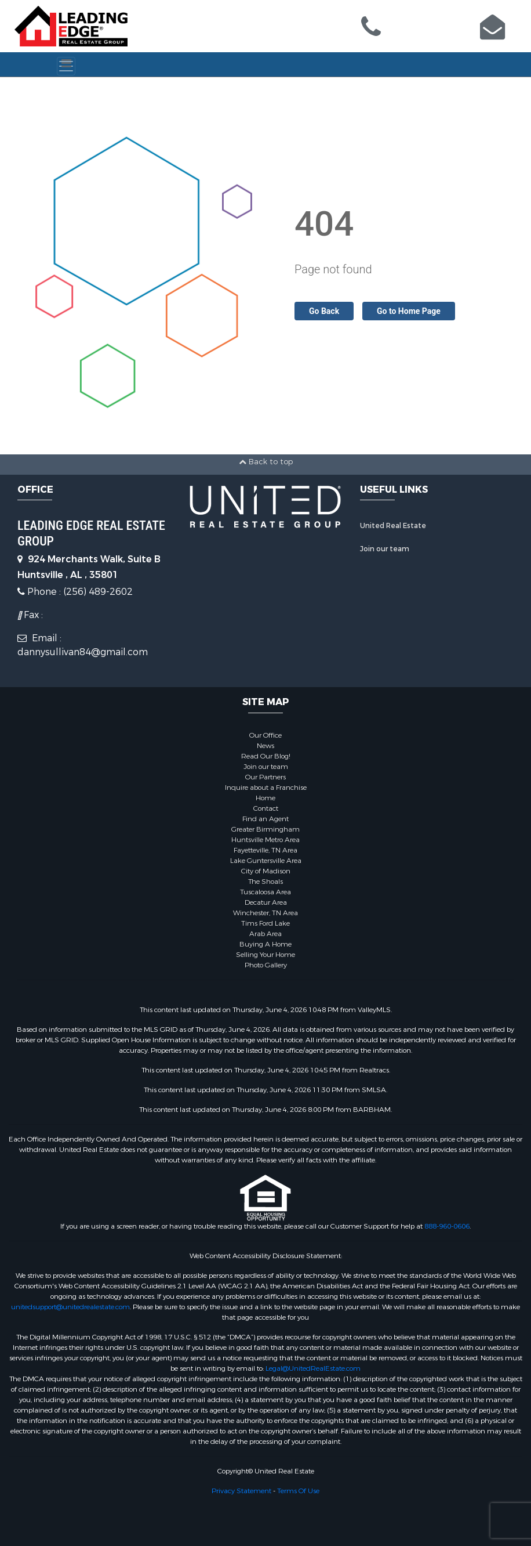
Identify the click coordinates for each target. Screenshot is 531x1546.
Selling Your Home (265, 954)
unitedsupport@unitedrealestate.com (70, 1307)
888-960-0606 (447, 1226)
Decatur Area (266, 902)
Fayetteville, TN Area (265, 850)
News (265, 745)
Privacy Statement (241, 1491)
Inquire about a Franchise (266, 787)
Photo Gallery (266, 965)
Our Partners (265, 777)
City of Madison (265, 871)
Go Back (324, 311)
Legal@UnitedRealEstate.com (313, 1368)
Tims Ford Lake (265, 923)
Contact (265, 808)
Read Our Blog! (265, 756)
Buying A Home (265, 944)
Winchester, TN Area (265, 913)
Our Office (265, 735)
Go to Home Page (409, 311)
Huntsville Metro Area (265, 839)
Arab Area (265, 933)
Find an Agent (265, 818)
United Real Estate (393, 525)
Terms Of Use (298, 1491)
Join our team (384, 549)
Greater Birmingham (265, 829)
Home (265, 798)
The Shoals (265, 881)
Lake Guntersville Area (265, 860)
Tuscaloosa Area (265, 892)
